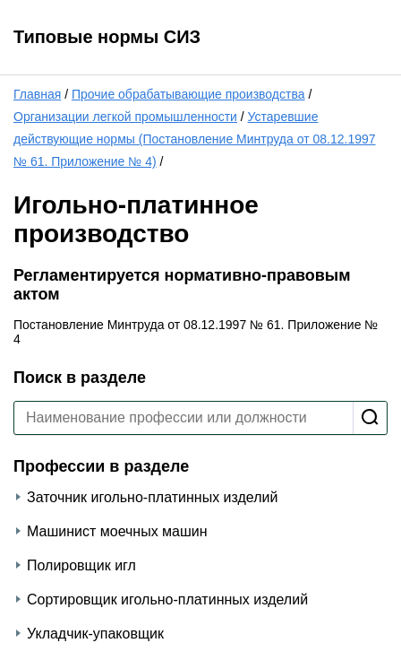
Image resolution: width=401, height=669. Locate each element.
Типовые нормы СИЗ (106, 37)
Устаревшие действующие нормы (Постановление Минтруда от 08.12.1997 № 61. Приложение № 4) (194, 139)
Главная (37, 94)
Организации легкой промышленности (125, 116)
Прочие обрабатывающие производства (188, 94)
